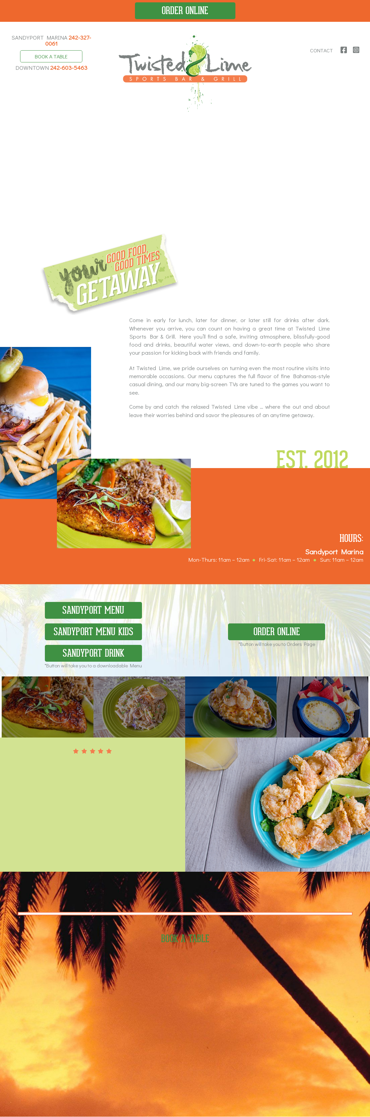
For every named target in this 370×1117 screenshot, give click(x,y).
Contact (321, 50)
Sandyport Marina (51, 40)
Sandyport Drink (93, 655)
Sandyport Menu (93, 611)
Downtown (51, 68)
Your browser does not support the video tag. (185, 177)
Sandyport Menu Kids (93, 633)
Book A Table (51, 56)
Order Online (185, 10)
